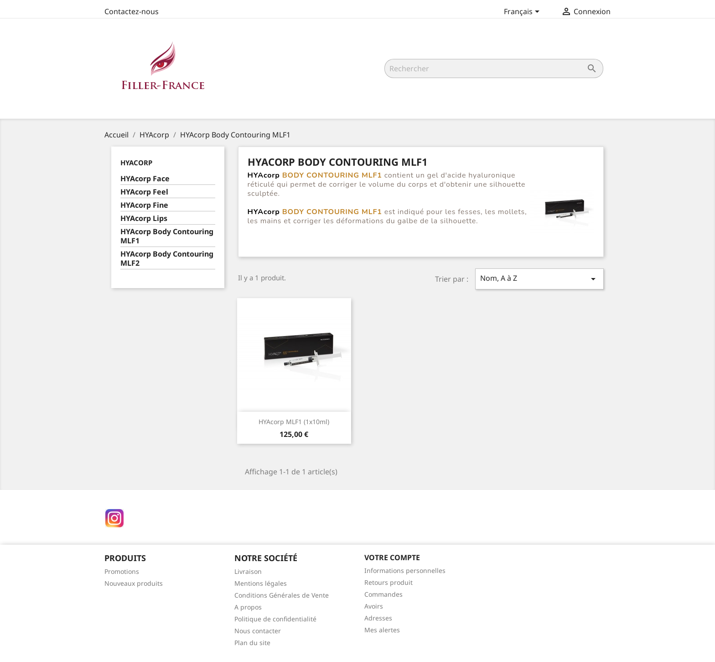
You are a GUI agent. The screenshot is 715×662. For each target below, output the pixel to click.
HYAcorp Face (145, 179)
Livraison (248, 571)
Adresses (378, 618)
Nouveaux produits (133, 583)
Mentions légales (260, 583)
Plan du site (252, 642)
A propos (248, 607)
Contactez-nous (131, 11)
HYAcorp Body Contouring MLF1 (166, 236)
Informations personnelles (405, 570)
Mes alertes (382, 629)
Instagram (114, 518)
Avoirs (373, 606)
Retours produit (388, 582)
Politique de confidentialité (275, 619)
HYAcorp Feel (144, 192)
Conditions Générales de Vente (281, 595)
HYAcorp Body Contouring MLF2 (166, 258)
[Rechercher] (493, 68)
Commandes (383, 594)
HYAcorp (136, 162)
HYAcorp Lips (143, 218)
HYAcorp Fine (144, 205)
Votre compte (392, 557)
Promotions (121, 571)
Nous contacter (257, 630)
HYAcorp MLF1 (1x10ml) (294, 421)
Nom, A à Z (539, 278)
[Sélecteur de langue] (523, 12)
